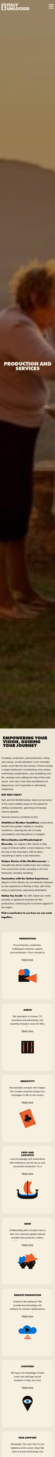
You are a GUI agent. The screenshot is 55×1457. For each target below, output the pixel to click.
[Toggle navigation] (51, 6)
